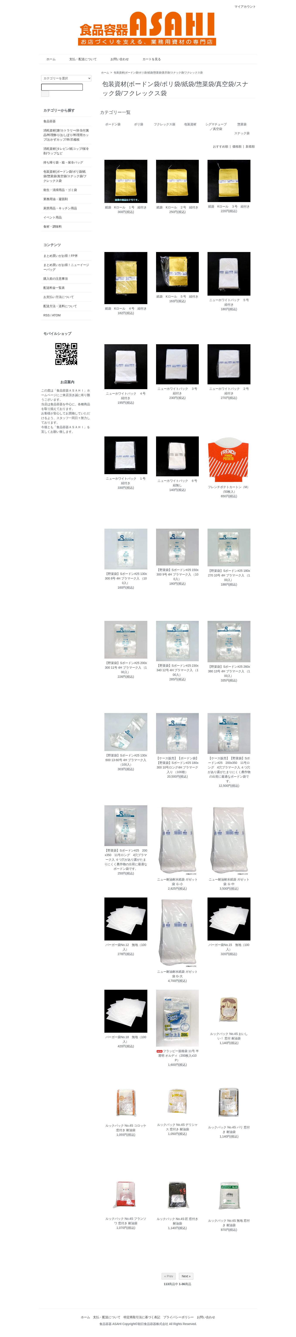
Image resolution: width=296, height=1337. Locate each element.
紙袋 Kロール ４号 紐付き (126, 308)
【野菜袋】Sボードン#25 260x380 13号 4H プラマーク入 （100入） (229, 671)
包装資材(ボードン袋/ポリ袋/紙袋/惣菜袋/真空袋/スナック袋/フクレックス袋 (158, 72)
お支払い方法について (58, 297)
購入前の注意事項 (55, 278)
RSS (46, 315)
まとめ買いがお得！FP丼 (60, 255)
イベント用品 (52, 217)
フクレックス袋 (164, 124)
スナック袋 (242, 133)
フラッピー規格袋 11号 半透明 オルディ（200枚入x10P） (177, 1055)
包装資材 (190, 124)
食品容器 (49, 121)
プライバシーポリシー (178, 1317)
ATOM (56, 315)
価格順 (237, 146)
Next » (186, 1276)
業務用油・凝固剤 (55, 199)
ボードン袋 (113, 124)
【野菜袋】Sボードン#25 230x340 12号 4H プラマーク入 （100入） (178, 670)
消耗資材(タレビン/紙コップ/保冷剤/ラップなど (66, 151)
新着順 (250, 146)
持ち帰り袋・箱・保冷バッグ (63, 162)
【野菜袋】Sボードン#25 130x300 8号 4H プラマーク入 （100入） (126, 578)
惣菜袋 (242, 124)
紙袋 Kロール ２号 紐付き (177, 207)
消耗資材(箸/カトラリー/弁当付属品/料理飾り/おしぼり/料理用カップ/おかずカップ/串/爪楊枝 (66, 135)
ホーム (48, 59)
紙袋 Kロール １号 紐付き (126, 207)
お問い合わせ (116, 59)
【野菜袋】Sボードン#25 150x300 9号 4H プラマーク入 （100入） (178, 574)
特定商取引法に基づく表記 (142, 1317)
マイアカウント (243, 6)
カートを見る (148, 59)
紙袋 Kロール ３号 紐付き (229, 206)
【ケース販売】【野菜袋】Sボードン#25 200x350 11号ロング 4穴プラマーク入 (229, 762)
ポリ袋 (138, 124)
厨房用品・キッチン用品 (60, 208)
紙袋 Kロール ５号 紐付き (177, 296)
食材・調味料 (52, 226)
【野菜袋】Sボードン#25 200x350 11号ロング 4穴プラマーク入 (125, 855)
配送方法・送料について (60, 306)
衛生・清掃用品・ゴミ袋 (60, 190)
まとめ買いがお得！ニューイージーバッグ (66, 267)
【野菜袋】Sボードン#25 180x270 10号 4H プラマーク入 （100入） (229, 575)
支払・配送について (80, 59)
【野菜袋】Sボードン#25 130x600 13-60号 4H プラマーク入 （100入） (126, 760)
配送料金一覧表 (54, 288)
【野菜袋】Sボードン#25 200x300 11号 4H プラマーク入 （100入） (126, 667)
